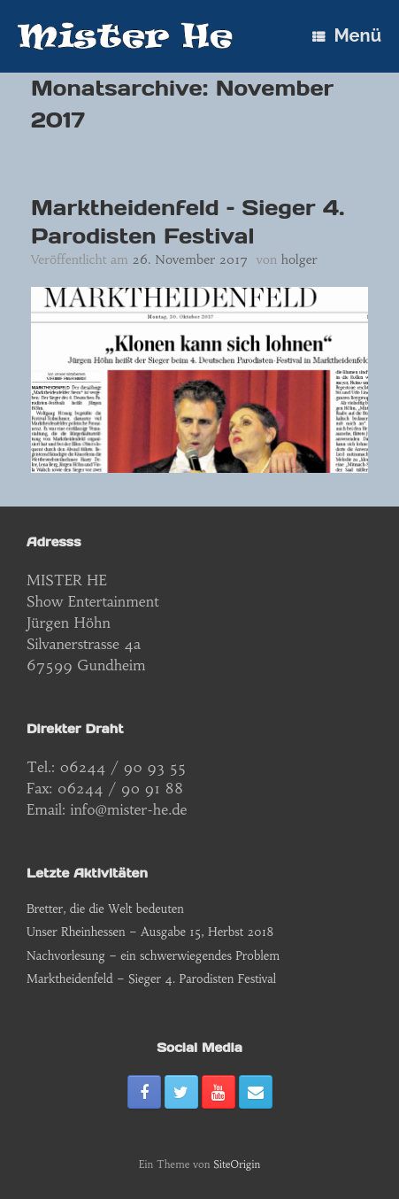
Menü (346, 35)
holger (299, 259)
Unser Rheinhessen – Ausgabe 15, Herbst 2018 (150, 932)
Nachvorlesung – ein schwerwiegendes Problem (153, 955)
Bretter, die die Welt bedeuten (105, 909)
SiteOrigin (236, 1164)
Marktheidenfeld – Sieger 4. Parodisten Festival (188, 222)
